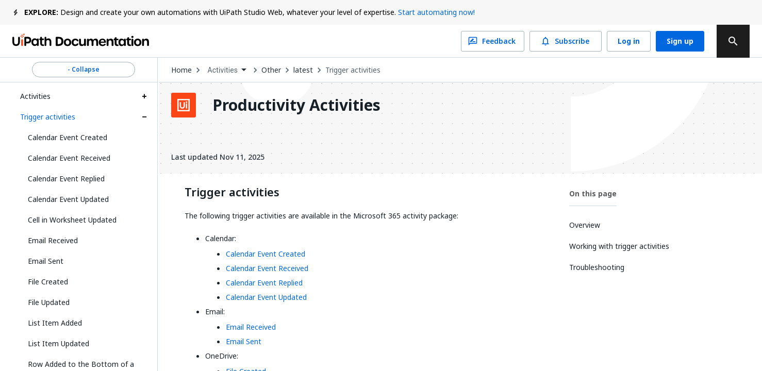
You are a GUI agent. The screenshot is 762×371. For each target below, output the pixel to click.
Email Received (53, 240)
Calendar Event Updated (68, 199)
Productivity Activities (296, 105)
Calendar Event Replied (66, 178)
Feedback (492, 41)
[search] (733, 41)
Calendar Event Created (67, 137)
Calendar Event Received (69, 158)
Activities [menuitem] (222, 70)
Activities (35, 96)
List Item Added (55, 322)
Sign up (680, 41)
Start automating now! (436, 12)
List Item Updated (58, 343)
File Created (48, 281)
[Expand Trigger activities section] (144, 117)
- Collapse (83, 69)
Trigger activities (47, 116)
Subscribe (565, 41)
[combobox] (226, 70)
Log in (628, 41)
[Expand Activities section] (144, 96)
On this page (593, 193)
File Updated (49, 302)
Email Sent (45, 261)
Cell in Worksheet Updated (72, 219)
